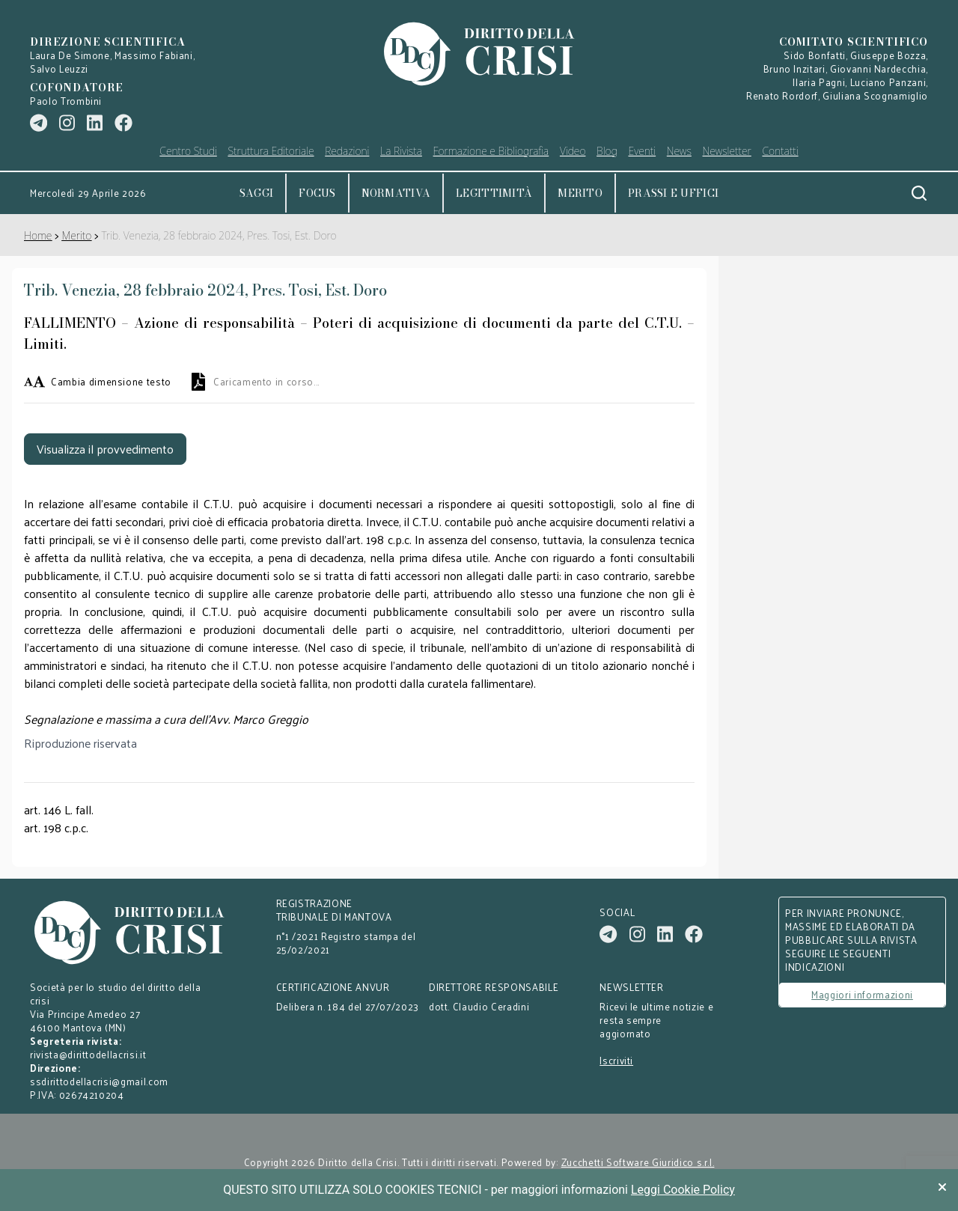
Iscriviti (616, 1060)
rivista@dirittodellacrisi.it (88, 1054)
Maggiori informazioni (862, 994)
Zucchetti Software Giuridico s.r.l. (638, 1162)
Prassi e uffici (673, 193)
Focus (317, 193)
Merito (580, 193)
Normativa (396, 193)
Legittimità (494, 193)
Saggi (256, 193)
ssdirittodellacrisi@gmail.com (99, 1081)
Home (38, 235)
